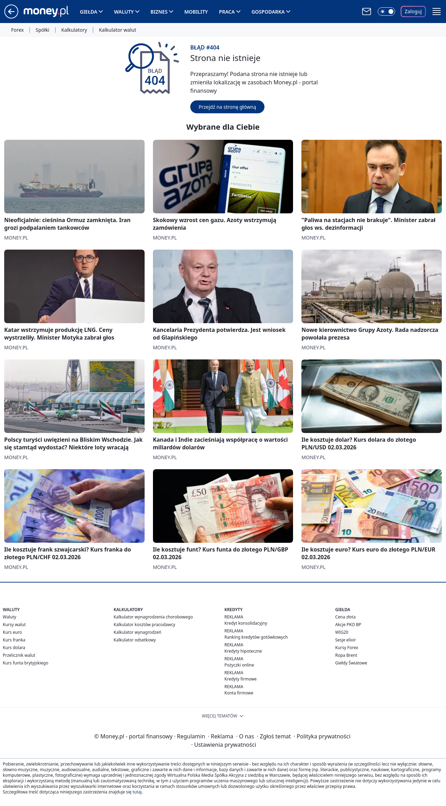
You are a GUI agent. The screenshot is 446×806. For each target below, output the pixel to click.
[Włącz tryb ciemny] (386, 11)
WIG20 (341, 632)
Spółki (42, 30)
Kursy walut (14, 625)
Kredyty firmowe (240, 679)
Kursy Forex (346, 648)
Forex (17, 30)
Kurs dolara (14, 648)
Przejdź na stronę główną (227, 107)
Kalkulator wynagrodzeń (137, 632)
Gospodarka (268, 11)
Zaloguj (413, 11)
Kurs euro (12, 632)
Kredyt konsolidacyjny (245, 623)
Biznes (159, 11)
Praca (227, 11)
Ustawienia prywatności (223, 744)
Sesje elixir (345, 640)
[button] (436, 11)
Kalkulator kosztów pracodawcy (144, 625)
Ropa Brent (346, 655)
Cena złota (345, 617)
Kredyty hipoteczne (243, 651)
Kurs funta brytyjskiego (25, 663)
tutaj (136, 792)
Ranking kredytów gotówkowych (256, 637)
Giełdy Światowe (351, 663)
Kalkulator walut (117, 30)
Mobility (196, 11)
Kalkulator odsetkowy (135, 640)
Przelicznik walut (19, 655)
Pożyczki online (239, 665)
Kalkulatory (74, 30)
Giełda (88, 11)
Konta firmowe (238, 693)
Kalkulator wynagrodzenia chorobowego (153, 617)
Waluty (124, 11)
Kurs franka (14, 640)
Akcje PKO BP (348, 625)
